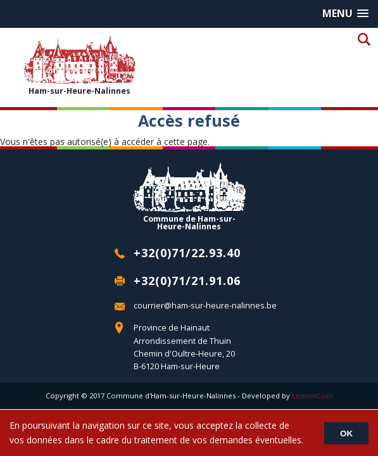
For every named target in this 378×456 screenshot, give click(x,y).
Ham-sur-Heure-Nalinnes (79, 65)
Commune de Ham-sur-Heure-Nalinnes (189, 196)
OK (346, 433)
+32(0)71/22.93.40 (187, 252)
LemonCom (312, 395)
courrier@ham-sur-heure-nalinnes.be (205, 305)
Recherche (364, 39)
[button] (345, 13)
